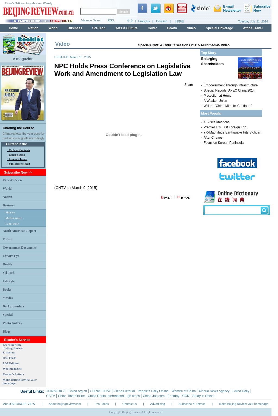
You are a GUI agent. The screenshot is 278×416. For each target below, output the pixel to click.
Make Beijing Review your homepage (243, 403)
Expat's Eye (11, 256)
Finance (10, 212)
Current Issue (16, 144)
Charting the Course (18, 128)
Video (225, 45)
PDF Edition (11, 363)
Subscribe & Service (192, 403)
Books (7, 289)
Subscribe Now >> (18, 172)
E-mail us (9, 352)
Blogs (6, 331)
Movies (8, 298)
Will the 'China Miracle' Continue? (228, 106)
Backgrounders (13, 306)
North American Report (19, 231)
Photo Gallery (12, 323)
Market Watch (13, 218)
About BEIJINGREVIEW (19, 403)
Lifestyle (9, 281)
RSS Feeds (9, 357)
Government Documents (20, 247)
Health (7, 264)
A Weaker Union (215, 101)
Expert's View (12, 180)
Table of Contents (19, 150)
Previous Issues (18, 159)
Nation (7, 197)
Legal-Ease (12, 223)
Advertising (157, 403)
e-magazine (23, 59)
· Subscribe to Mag (18, 163)
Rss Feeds (101, 403)
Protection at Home (218, 96)
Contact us (129, 403)
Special (8, 315)
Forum (7, 239)
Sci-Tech (9, 273)
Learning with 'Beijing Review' (13, 346)
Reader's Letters (13, 374)
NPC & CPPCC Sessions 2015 (175, 45)
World (7, 188)
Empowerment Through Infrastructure (231, 85)
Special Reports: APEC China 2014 (229, 90)
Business (9, 205)
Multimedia (209, 45)
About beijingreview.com (65, 403)
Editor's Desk (17, 154)
